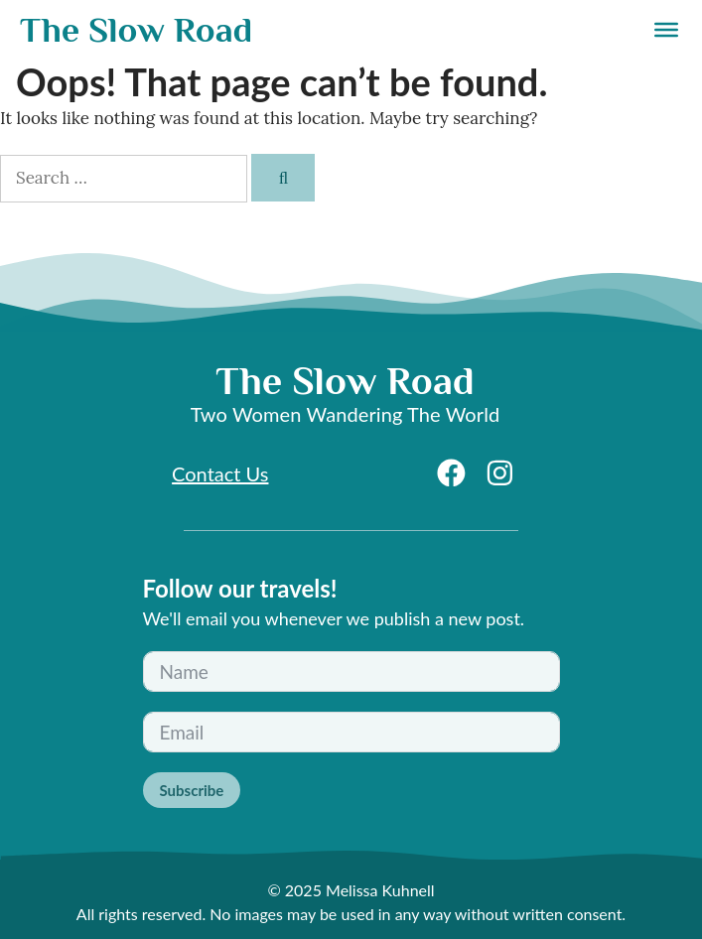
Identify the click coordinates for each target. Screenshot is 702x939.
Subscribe (192, 790)
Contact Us (220, 473)
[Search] (283, 177)
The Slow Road (136, 30)
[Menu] (666, 30)
